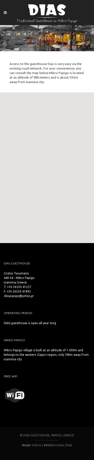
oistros (36, 445)
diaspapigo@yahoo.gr (19, 296)
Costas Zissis (63, 445)
